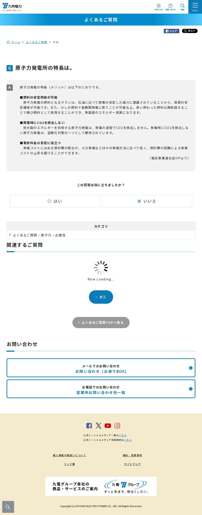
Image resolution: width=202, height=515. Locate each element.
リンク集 (69, 464)
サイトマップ (132, 464)
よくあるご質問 (36, 42)
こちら (123, 435)
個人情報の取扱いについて (69, 455)
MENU (195, 10)
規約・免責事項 (132, 455)
